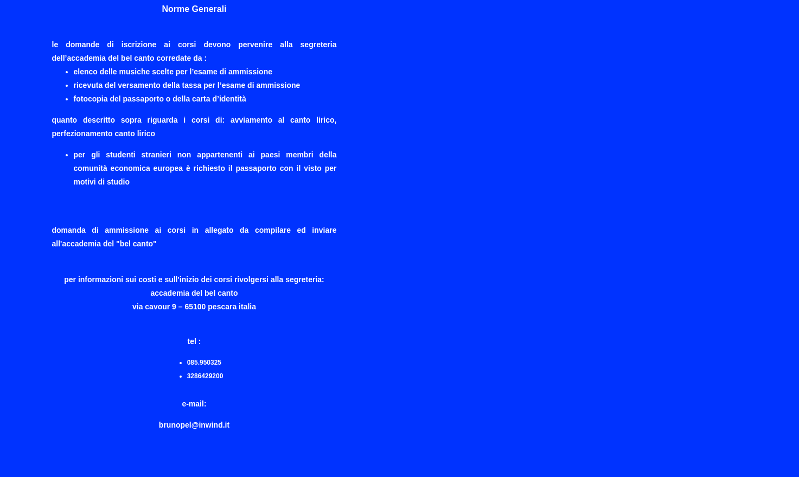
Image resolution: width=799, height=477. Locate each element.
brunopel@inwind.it (194, 425)
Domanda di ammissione (100, 230)
